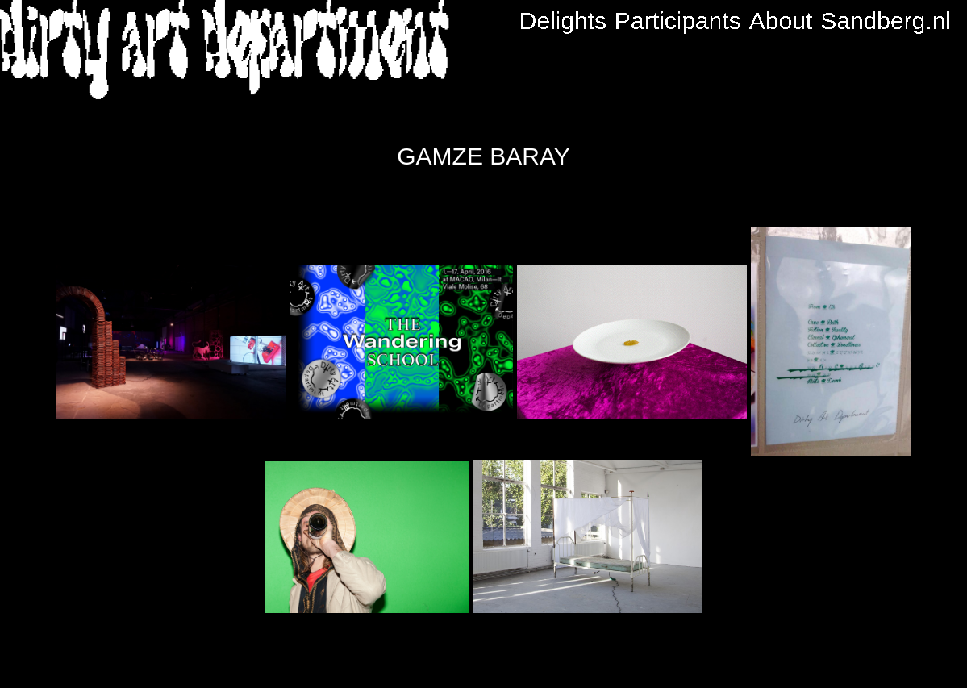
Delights (562, 21)
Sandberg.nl (885, 21)
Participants (678, 21)
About (780, 21)
